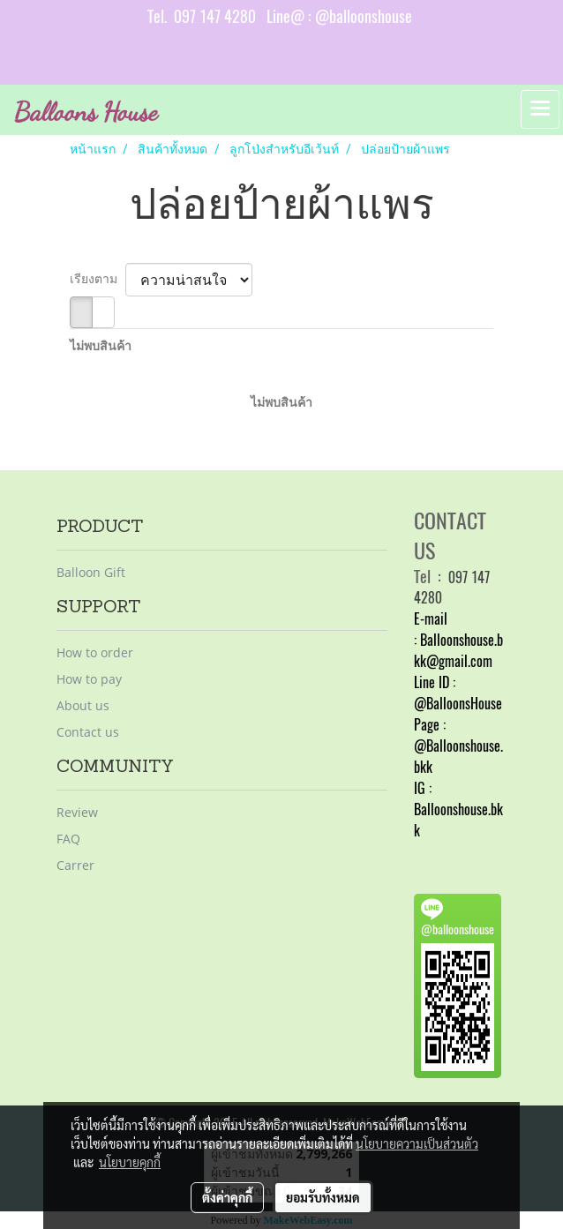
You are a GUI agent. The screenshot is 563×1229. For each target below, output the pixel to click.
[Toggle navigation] (540, 109)
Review (77, 812)
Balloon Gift (90, 572)
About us (82, 705)
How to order (94, 652)
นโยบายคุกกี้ (130, 1162)
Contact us (87, 731)
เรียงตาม (97, 279)
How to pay (89, 679)
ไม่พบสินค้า (100, 346)
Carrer (75, 865)
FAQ (68, 838)
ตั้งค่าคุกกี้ (227, 1197)
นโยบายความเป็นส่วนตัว (417, 1143)
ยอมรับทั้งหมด (323, 1197)
